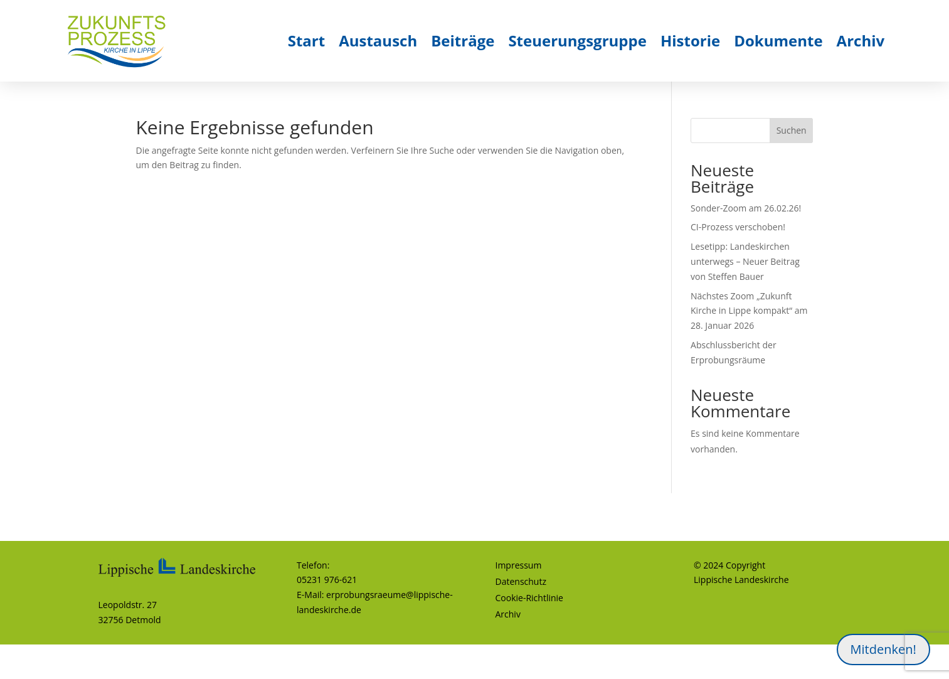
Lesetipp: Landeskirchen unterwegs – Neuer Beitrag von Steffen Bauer (745, 261)
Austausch (378, 40)
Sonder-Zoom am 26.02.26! (746, 208)
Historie (690, 40)
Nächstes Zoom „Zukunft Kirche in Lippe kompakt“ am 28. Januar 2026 (749, 311)
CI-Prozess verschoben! (738, 227)
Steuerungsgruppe (577, 40)
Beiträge (462, 40)
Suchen (792, 130)
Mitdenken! (883, 649)
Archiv (861, 40)
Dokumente (778, 40)
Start (306, 40)
